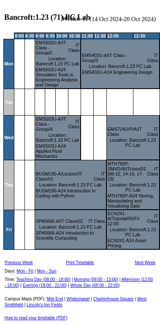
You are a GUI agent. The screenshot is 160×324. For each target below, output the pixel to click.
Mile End (54, 299)
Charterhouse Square (113, 299)
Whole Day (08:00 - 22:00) (94, 285)
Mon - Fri (24, 271)
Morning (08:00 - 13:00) (96, 279)
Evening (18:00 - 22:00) (45, 285)
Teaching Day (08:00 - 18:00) (43, 279)
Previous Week (19, 262)
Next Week (145, 262)
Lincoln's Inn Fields (44, 304)
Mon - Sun (47, 271)
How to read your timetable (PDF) (36, 318)
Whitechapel (78, 299)
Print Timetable (80, 262)
